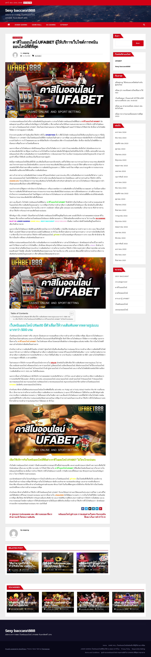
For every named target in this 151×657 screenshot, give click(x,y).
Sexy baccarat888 (20, 10)
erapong (26, 53)
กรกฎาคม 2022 (121, 216)
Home (105, 645)
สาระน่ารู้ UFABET (17, 37)
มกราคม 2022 (120, 249)
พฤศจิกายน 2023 (121, 143)
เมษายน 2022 (120, 232)
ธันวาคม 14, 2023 (122, 609)
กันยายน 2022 (120, 205)
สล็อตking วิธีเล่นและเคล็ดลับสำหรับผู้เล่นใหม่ (23, 604)
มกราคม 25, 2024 (17, 609)
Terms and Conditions (92, 652)
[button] (144, 25)
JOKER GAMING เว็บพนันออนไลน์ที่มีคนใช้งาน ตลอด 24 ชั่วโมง (100, 649)
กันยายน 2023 (120, 155)
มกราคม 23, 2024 (87, 609)
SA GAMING (51, 25)
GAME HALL (37, 25)
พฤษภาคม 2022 (121, 227)
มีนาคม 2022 (120, 238)
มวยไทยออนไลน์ (121, 293)
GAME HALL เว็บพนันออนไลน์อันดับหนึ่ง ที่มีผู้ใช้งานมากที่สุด (126, 645)
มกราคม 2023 (120, 182)
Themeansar (46, 649)
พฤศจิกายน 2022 (121, 193)
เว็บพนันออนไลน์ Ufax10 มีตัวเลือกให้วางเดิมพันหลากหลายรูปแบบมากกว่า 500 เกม (41, 317)
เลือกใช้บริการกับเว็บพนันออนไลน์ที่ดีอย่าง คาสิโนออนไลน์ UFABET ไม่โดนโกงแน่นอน (44, 319)
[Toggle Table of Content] (70, 313)
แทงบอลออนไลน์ (121, 310)
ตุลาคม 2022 (120, 199)
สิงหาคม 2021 (120, 260)
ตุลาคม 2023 (120, 149)
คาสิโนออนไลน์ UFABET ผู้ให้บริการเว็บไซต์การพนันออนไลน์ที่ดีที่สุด (55, 44)
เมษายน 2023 (120, 171)
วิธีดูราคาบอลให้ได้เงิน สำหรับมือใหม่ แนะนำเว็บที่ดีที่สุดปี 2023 (22, 566)
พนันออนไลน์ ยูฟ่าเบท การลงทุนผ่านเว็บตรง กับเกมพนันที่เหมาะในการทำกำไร (92, 566)
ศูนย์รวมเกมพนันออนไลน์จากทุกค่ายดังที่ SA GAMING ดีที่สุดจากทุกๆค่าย (123, 652)
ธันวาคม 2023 (120, 138)
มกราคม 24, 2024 (52, 609)
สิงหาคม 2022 (120, 210)
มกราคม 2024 (120, 132)
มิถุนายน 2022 (120, 221)
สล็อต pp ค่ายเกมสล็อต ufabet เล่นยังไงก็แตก (126, 604)
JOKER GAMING (21, 25)
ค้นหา (117, 36)
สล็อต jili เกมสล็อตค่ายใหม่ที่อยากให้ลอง (57, 604)
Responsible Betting (138, 649)
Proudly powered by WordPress (15, 649)
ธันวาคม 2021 (120, 255)
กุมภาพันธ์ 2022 (121, 244)
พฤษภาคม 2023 (121, 166)
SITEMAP (64, 25)
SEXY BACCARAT (122, 276)
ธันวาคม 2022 (120, 188)
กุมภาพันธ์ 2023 (121, 177)
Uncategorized (121, 282)
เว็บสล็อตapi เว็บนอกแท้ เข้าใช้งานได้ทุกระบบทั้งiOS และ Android (91, 605)
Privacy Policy (125, 649)
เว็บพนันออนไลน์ (121, 304)
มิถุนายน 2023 (120, 160)
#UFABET (38, 56)
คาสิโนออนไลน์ (121, 287)
